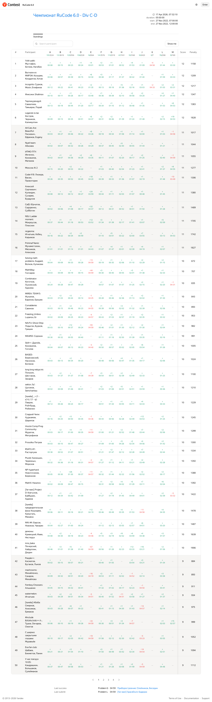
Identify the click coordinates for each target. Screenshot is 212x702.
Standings (38, 36)
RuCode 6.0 (28, 5)
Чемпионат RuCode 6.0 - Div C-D (65, 15)
